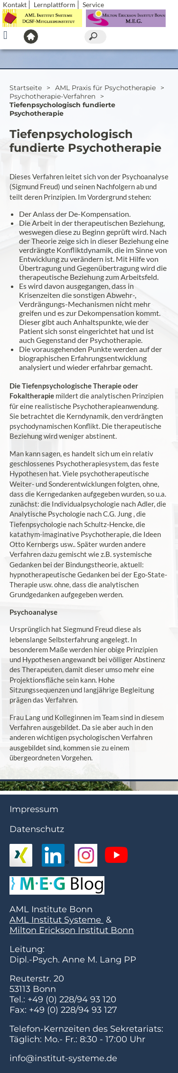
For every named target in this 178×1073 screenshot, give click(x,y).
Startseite (25, 87)
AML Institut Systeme (56, 920)
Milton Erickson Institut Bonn (71, 930)
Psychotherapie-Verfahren (52, 96)
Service (93, 4)
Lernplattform (54, 4)
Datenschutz (36, 829)
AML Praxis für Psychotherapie (105, 87)
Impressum (33, 809)
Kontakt (15, 4)
